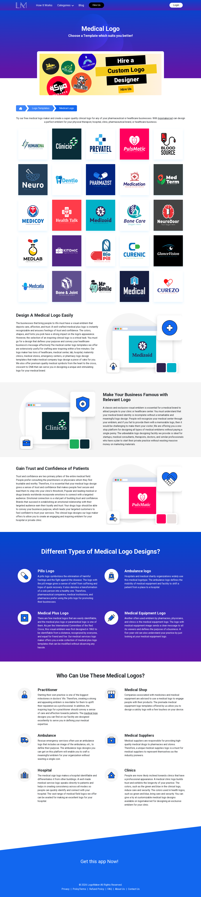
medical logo (91, 713)
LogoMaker (94, 884)
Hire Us (96, 5)
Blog (81, 5)
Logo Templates (40, 108)
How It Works (44, 5)
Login (176, 5)
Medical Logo (66, 108)
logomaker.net (165, 118)
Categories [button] (64, 5)
